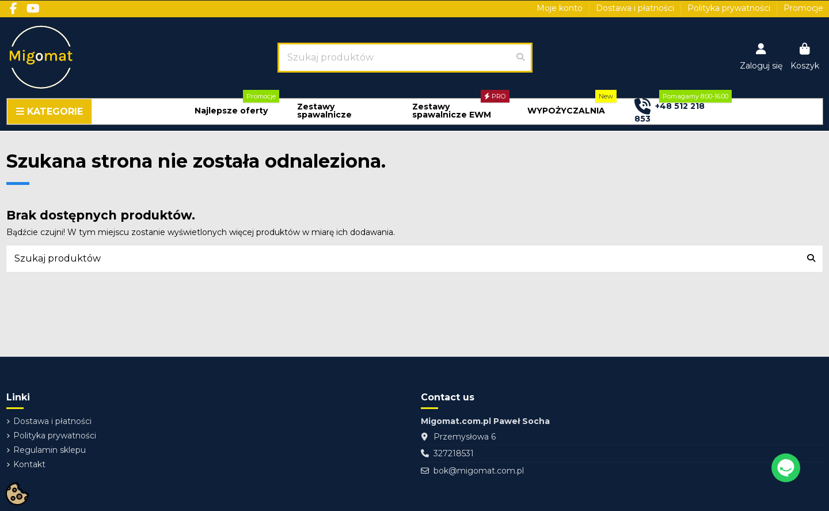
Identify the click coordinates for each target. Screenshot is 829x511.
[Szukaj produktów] (520, 58)
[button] (231, 111)
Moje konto (561, 8)
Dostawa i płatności (636, 8)
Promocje (803, 8)
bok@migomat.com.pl (478, 470)
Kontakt (29, 464)
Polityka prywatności (730, 8)
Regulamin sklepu (49, 450)
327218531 (453, 453)
